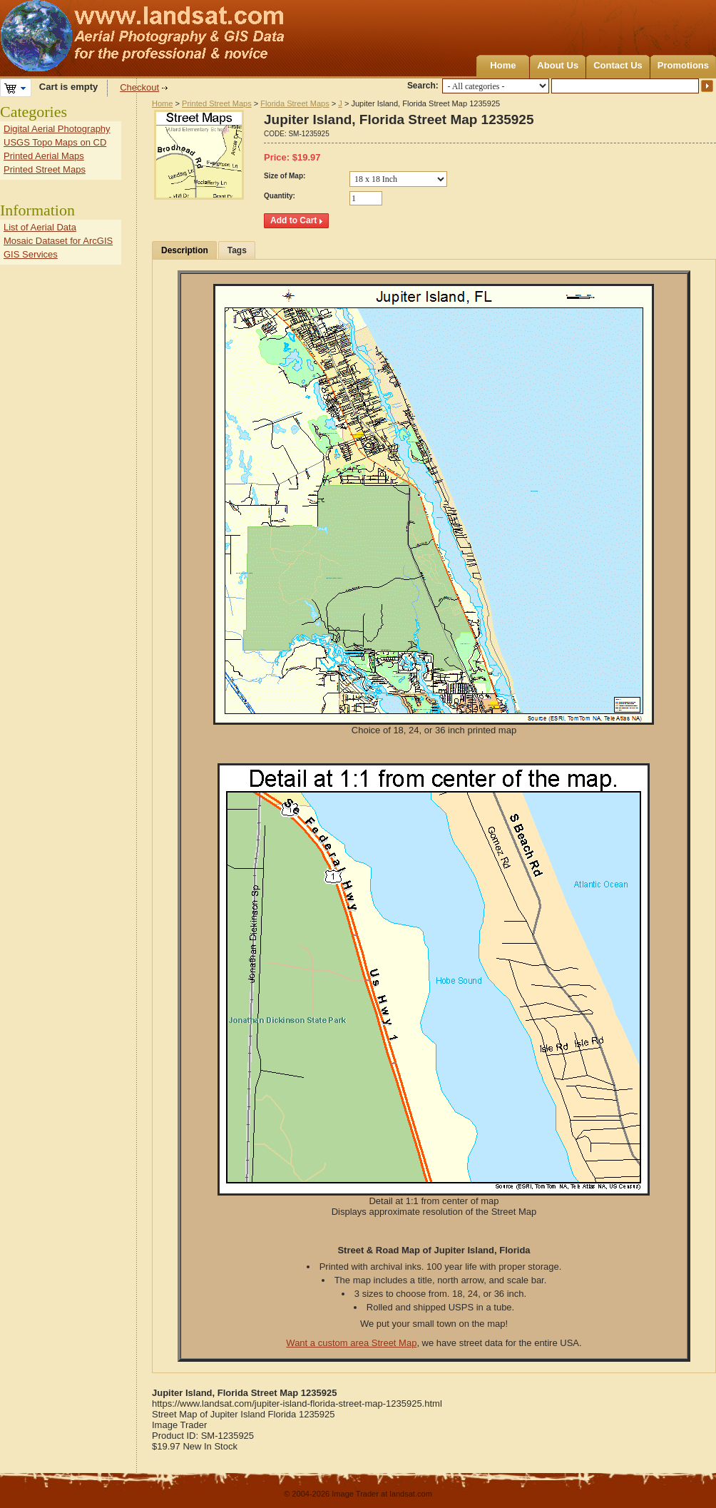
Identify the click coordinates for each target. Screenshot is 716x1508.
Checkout (139, 87)
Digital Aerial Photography (57, 128)
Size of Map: (284, 176)
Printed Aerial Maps (44, 156)
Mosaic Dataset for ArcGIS (58, 240)
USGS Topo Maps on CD (55, 142)
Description (184, 250)
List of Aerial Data (40, 227)
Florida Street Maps (294, 103)
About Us (557, 65)
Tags (237, 250)
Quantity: (279, 196)
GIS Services (31, 254)
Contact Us (618, 65)
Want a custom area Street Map (351, 1343)
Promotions (683, 65)
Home (503, 65)
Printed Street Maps (217, 103)
